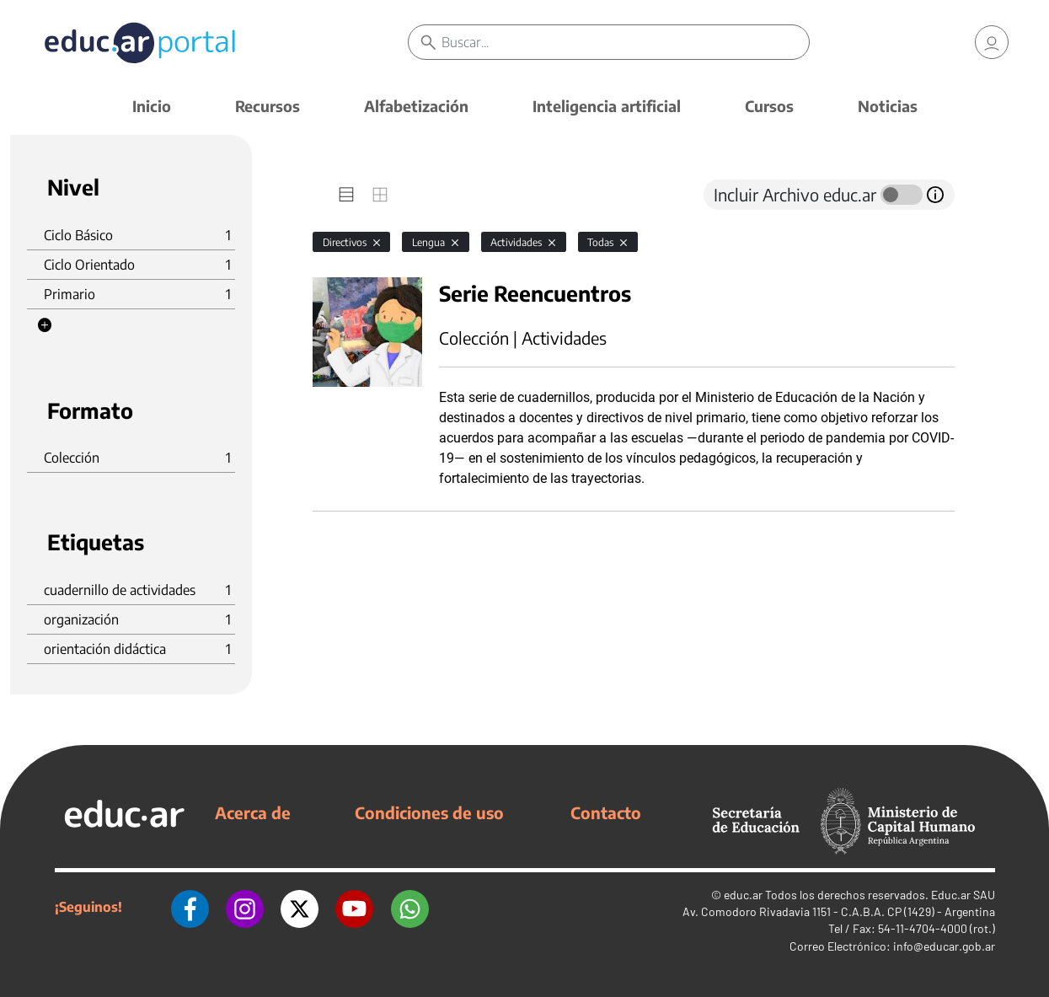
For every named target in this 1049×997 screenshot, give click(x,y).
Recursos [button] (267, 105)
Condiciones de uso (429, 812)
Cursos (769, 105)
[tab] (346, 194)
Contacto (605, 812)
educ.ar (743, 894)
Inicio (151, 105)
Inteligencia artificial (607, 105)
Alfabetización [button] (416, 105)
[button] (44, 325)
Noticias (888, 105)
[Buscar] (625, 42)
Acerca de (253, 812)
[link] (992, 42)
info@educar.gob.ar (944, 946)
